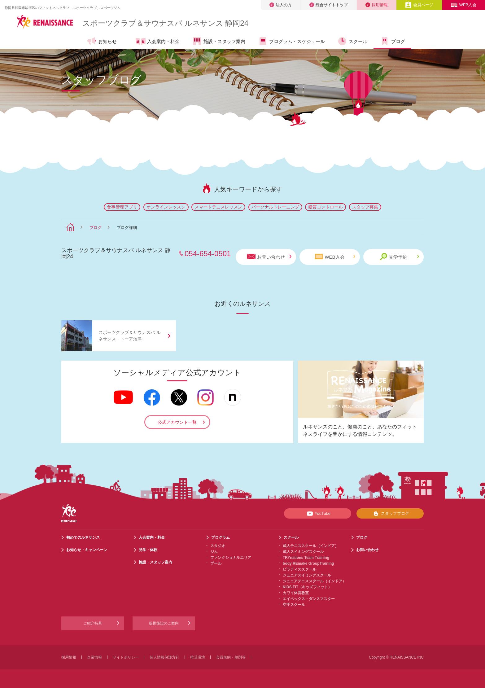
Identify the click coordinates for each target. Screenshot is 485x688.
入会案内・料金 (158, 42)
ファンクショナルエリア (230, 557)
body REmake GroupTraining (308, 563)
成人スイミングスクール (303, 552)
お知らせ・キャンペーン (86, 550)
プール (215, 563)
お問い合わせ (269, 257)
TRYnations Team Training (306, 557)
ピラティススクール (299, 569)
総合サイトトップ (328, 4)
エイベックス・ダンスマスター (309, 599)
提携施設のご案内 (164, 623)
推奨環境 (197, 657)
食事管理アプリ (122, 206)
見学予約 (399, 257)
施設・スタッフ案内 (218, 41)
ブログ (392, 41)
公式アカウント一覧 (177, 422)
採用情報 (376, 4)
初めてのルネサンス (83, 537)
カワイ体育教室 (296, 593)
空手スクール (294, 605)
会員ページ (419, 5)
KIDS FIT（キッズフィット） (307, 587)
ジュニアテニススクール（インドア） (314, 581)
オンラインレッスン (166, 206)
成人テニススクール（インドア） (311, 546)
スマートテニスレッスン (218, 206)
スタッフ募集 (365, 206)
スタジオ (217, 546)
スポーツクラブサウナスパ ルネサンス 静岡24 (165, 23)
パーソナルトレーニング (275, 206)
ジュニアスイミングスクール (307, 575)
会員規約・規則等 (231, 657)
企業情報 (94, 657)
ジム (214, 552)
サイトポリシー (126, 657)
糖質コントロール (325, 206)
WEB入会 (463, 4)
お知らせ (102, 41)
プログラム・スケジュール (291, 41)
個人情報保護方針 (164, 657)
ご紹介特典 (92, 623)
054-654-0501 (208, 253)
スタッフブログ (390, 514)
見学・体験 (148, 550)
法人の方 (280, 4)
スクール (352, 41)
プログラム (220, 537)
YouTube (317, 514)
